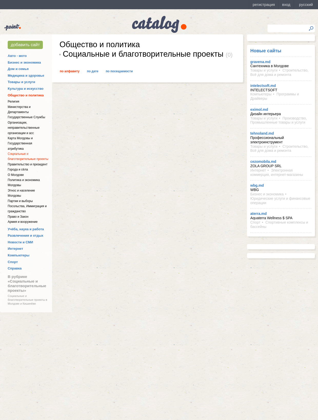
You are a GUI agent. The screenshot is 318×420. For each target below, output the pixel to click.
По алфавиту (70, 71)
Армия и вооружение (22, 222)
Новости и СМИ (20, 242)
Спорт (13, 262)
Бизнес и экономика (24, 62)
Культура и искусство (25, 89)
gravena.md (260, 62)
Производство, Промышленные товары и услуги (278, 120)
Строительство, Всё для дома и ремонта (279, 72)
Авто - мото (17, 56)
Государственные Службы (26, 117)
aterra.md (258, 214)
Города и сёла (18, 169)
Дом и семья (18, 69)
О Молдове (16, 175)
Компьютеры (18, 255)
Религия (13, 101)
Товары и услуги (21, 82)
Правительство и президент (27, 164)
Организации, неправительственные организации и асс (23, 128)
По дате (92, 71)
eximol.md (259, 109)
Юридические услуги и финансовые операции (280, 200)
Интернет (15, 249)
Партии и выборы (20, 201)
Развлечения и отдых (25, 235)
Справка (15, 268)
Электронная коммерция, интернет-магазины (276, 172)
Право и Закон (18, 216)
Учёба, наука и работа (26, 229)
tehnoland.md (262, 133)
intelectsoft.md (263, 86)
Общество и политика (26, 95)
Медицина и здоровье (26, 75)
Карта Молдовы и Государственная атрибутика (20, 143)
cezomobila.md (263, 161)
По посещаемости (119, 71)
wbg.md (257, 185)
